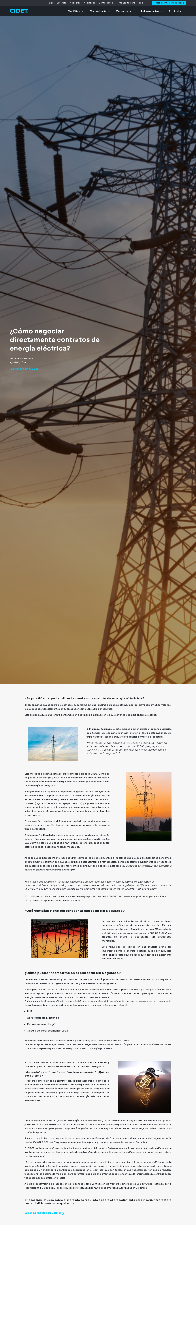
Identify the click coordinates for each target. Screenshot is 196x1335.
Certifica (74, 11)
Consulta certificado (131, 3)
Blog (51, 3)
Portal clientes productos (168, 3)
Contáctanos (106, 3)
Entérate (61, 3)
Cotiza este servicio (45, 1213)
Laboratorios (150, 11)
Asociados (89, 3)
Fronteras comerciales (24, 369)
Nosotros (75, 3)
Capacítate (124, 11)
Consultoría (98, 11)
